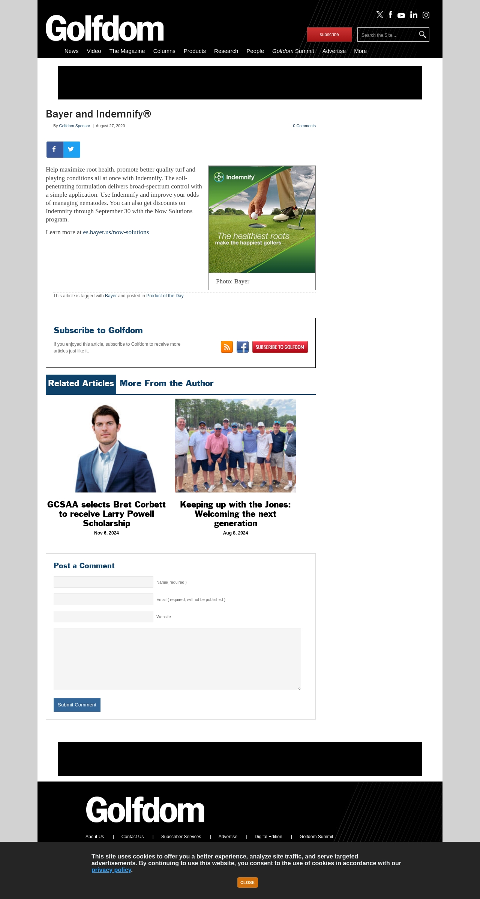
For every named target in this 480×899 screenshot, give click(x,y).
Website (163, 616)
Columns (164, 51)
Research (226, 51)
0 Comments (304, 125)
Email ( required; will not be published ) (190, 599)
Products (195, 51)
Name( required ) (171, 582)
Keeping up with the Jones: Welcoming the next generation (235, 514)
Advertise (334, 51)
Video (94, 51)
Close (247, 882)
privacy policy (111, 870)
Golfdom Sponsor (74, 125)
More (360, 51)
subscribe (329, 34)
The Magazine (127, 51)
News (71, 51)
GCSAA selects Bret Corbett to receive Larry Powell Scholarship (106, 514)
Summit (293, 51)
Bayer (111, 295)
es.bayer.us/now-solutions (116, 232)
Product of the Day (164, 295)
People (255, 51)
